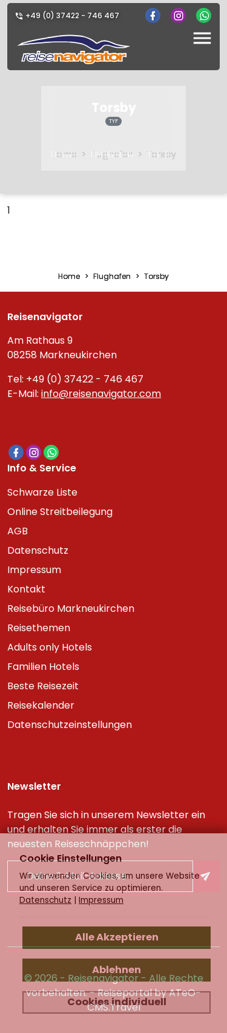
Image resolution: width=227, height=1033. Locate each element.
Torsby (161, 154)
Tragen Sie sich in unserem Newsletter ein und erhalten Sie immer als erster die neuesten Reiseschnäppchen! (106, 829)
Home (64, 154)
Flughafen (112, 154)
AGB (17, 531)
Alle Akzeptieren (117, 937)
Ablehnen (116, 970)
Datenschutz (37, 550)
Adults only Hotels (49, 647)
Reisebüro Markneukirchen (70, 608)
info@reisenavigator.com (101, 394)
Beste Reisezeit (43, 686)
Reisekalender (40, 705)
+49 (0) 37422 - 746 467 (72, 15)
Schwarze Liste (42, 492)
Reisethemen (38, 628)
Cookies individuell (116, 1002)
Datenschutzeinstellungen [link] (69, 725)
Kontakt (26, 589)
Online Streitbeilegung (60, 512)
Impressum (34, 570)
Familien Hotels (43, 667)
